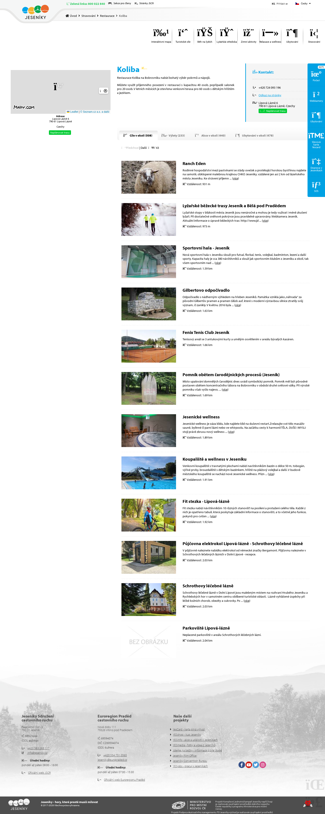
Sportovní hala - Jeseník (206, 248)
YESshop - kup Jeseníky (187, 735)
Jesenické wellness (201, 416)
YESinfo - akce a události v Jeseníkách (195, 740)
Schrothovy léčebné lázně (208, 585)
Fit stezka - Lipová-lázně (206, 501)
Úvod (35, 11)
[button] (280, 4)
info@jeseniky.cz (37, 753)
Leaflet (72, 111)
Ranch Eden (194, 163)
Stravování (88, 15)
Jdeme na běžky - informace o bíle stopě (197, 750)
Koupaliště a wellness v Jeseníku (215, 459)
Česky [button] (304, 3)
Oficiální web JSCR (39, 773)
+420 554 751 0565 (115, 755)
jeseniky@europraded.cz (112, 760)
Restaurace (107, 15)
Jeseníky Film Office (185, 756)
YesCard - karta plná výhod (189, 729)
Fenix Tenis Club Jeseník (206, 332)
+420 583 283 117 (38, 748)
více (235, 178)
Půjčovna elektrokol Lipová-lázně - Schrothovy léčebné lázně (243, 543)
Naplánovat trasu (60, 132)
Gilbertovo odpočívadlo (206, 290)
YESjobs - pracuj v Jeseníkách (190, 766)
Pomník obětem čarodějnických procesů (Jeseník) (231, 374)
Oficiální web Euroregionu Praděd (124, 780)
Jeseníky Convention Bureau (190, 761)
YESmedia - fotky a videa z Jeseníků (194, 745)
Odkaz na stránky (270, 95)
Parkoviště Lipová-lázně (206, 628)
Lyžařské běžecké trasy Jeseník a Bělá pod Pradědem (234, 205)
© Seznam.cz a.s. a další (94, 111)
